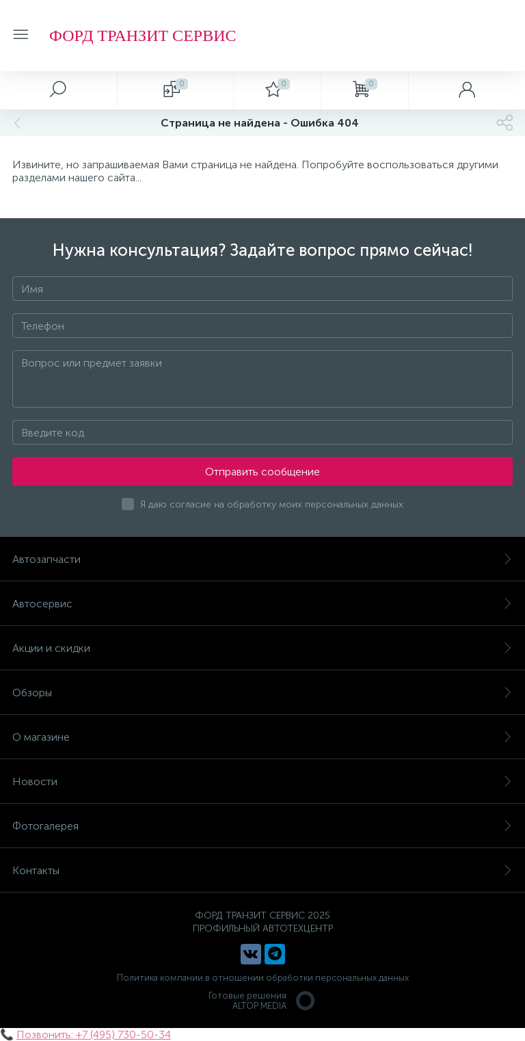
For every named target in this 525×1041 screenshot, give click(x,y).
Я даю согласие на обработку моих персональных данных (271, 504)
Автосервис (262, 603)
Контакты (262, 870)
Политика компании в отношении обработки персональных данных (263, 978)
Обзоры (262, 692)
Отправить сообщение (262, 471)
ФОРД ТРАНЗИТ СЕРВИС (142, 35)
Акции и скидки (262, 648)
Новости (262, 781)
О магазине (262, 736)
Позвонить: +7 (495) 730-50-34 (93, 1034)
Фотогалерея (262, 825)
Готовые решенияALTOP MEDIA (262, 1001)
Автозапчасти (262, 559)
